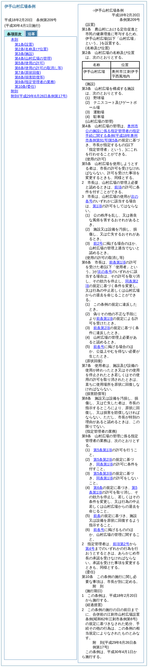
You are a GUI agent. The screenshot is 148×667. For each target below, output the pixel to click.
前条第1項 (117, 262)
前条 (97, 516)
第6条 (98, 488)
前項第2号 (121, 544)
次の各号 (105, 271)
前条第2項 (101, 328)
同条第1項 (104, 464)
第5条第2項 (102, 459)
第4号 (90, 548)
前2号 (98, 243)
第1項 (97, 206)
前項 (118, 187)
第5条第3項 (102, 473)
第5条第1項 (102, 450)
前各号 (98, 347)
